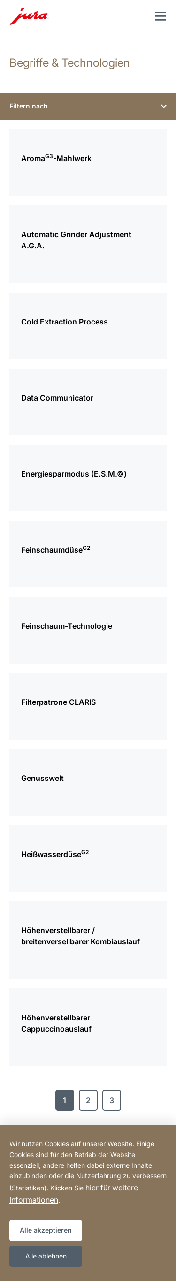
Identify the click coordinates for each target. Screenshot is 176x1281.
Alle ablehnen (46, 1256)
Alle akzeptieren (46, 1230)
